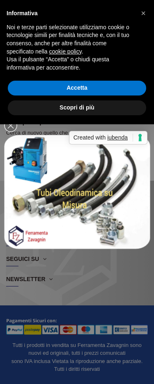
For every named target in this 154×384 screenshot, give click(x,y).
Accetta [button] (77, 87)
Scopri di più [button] (77, 107)
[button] (143, 13)
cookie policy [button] (65, 51)
